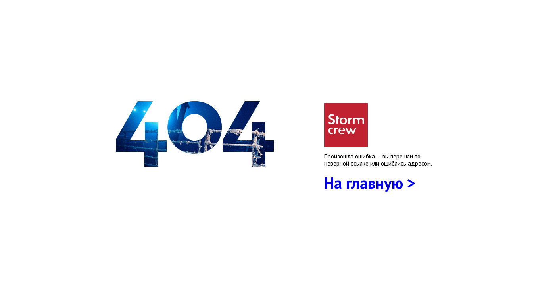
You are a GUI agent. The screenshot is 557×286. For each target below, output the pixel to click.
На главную (363, 182)
